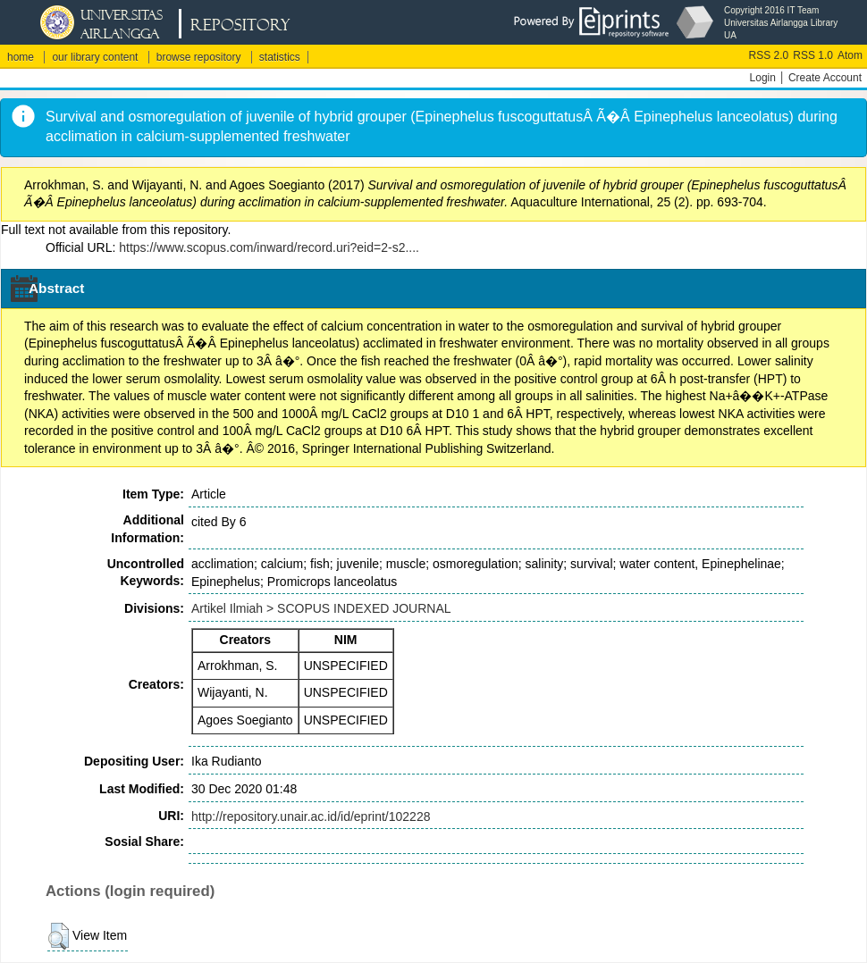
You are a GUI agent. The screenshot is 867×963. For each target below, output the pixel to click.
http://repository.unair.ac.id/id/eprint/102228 (310, 816)
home (20, 57)
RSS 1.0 (813, 55)
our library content (95, 57)
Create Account (825, 77)
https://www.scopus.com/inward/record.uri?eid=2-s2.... (269, 247)
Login (763, 77)
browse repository (198, 57)
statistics (279, 57)
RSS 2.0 (769, 55)
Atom (850, 55)
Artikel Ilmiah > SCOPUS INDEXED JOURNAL (321, 608)
